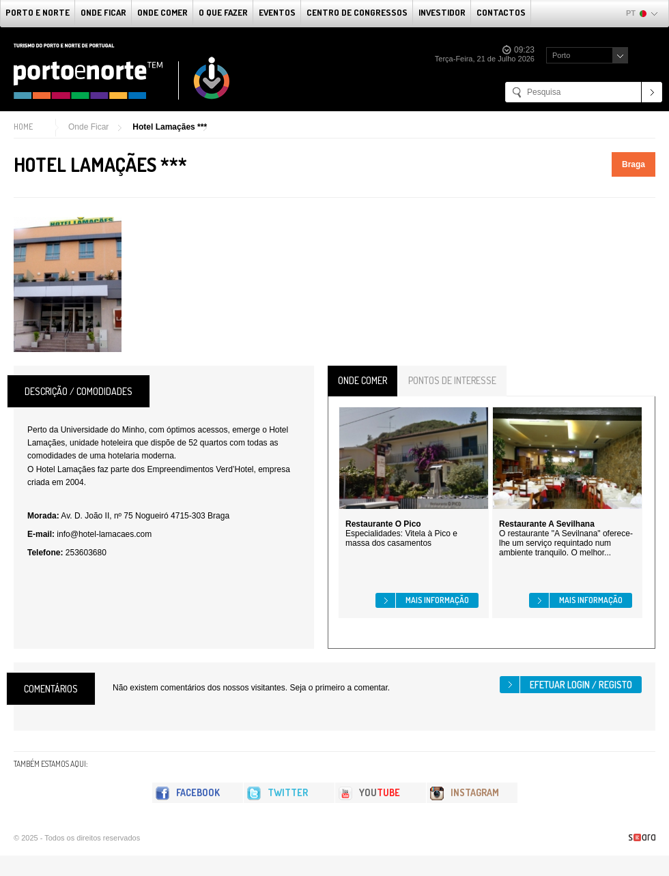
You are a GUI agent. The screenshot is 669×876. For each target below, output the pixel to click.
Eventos (277, 12)
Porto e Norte (37, 12)
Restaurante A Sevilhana (547, 524)
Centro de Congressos (357, 12)
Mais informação (437, 600)
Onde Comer (162, 12)
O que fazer (223, 12)
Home (23, 126)
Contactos (501, 12)
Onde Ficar (103, 12)
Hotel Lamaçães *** (169, 127)
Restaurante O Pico (383, 524)
